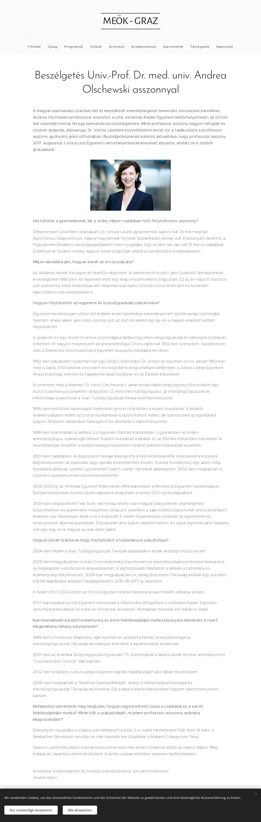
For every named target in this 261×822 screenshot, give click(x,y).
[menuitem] (41, 46)
